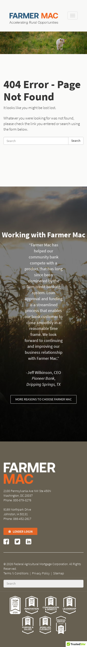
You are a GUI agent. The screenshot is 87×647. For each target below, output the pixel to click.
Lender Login (20, 532)
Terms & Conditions (16, 573)
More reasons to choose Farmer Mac (43, 399)
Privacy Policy (41, 573)
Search (76, 140)
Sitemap (58, 573)
